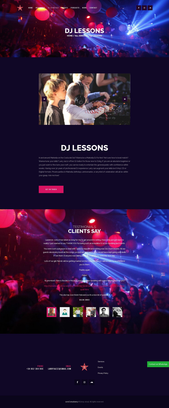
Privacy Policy (103, 373)
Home (70, 36)
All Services (81, 36)
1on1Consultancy (71, 402)
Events (100, 367)
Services (101, 361)
